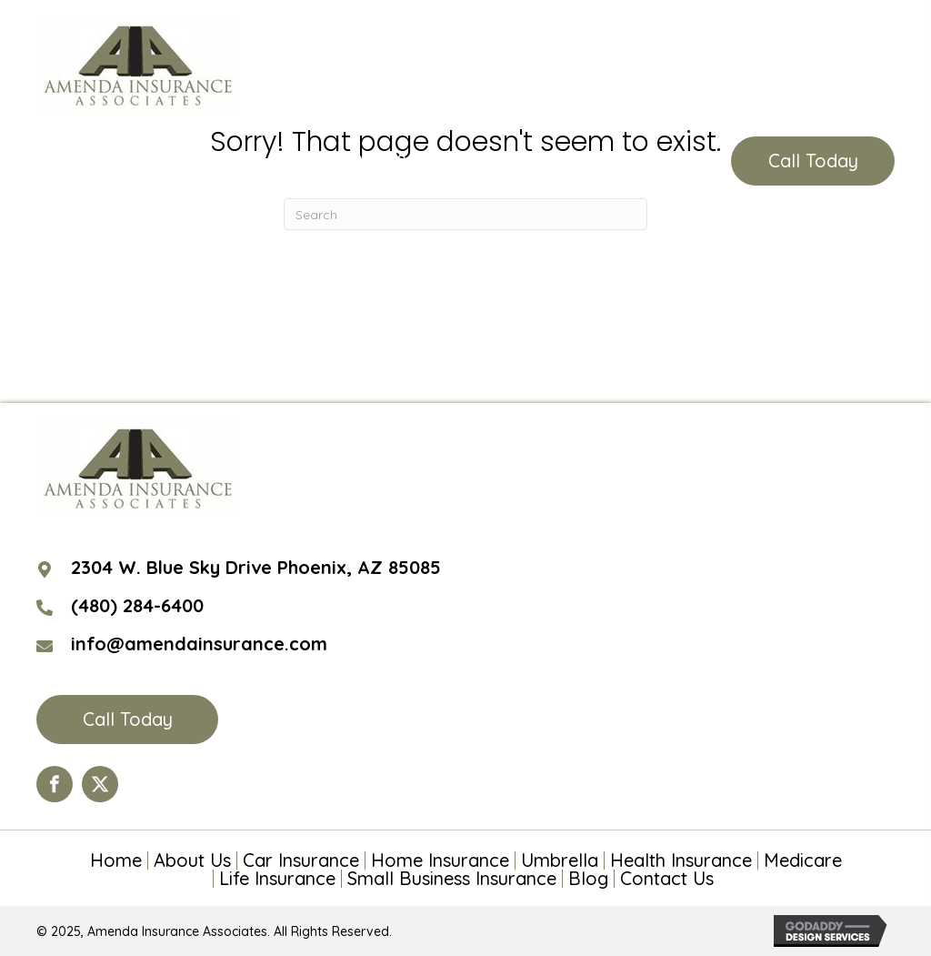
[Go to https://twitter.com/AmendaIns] (100, 784)
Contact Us (667, 879)
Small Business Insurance (451, 879)
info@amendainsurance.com (199, 643)
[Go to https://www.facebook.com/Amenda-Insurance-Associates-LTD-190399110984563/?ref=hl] (54, 784)
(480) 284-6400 (401, 161)
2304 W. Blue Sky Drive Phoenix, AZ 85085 (256, 567)
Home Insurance (440, 860)
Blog (588, 879)
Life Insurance (277, 879)
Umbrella (559, 860)
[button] (813, 161)
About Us (192, 860)
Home (116, 860)
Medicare (803, 860)
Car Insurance (301, 860)
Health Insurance (681, 860)
